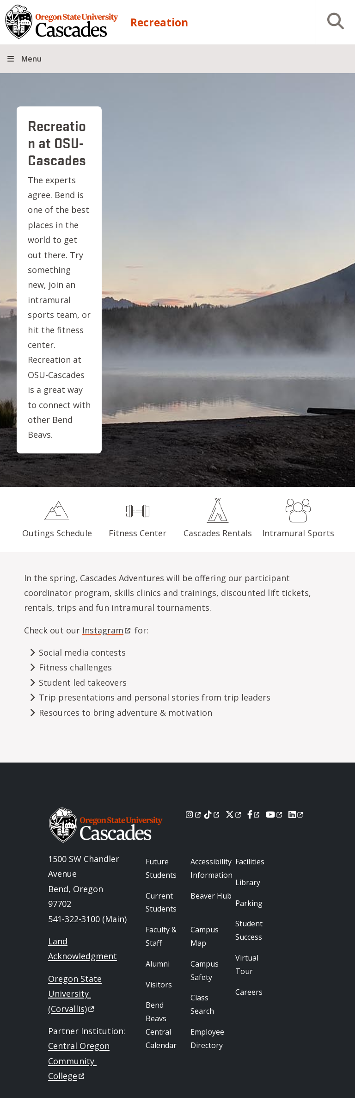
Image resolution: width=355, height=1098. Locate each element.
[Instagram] (194, 814)
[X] (234, 814)
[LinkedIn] (296, 814)
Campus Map (204, 936)
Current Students (161, 902)
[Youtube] (275, 814)
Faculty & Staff (161, 936)
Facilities (249, 861)
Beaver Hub (211, 896)
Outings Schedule (57, 533)
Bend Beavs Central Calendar (161, 1025)
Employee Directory (207, 1038)
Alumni (158, 964)
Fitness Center (137, 533)
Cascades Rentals (218, 533)
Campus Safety (204, 970)
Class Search (202, 1004)
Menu (31, 59)
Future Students (161, 868)
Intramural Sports (298, 533)
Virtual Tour (246, 964)
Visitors (159, 985)
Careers (249, 992)
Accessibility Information (211, 868)
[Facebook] (254, 814)
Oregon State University (75, 993)
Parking (249, 903)
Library (247, 882)
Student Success (249, 930)
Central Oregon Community (79, 1060)
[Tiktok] (212, 814)
